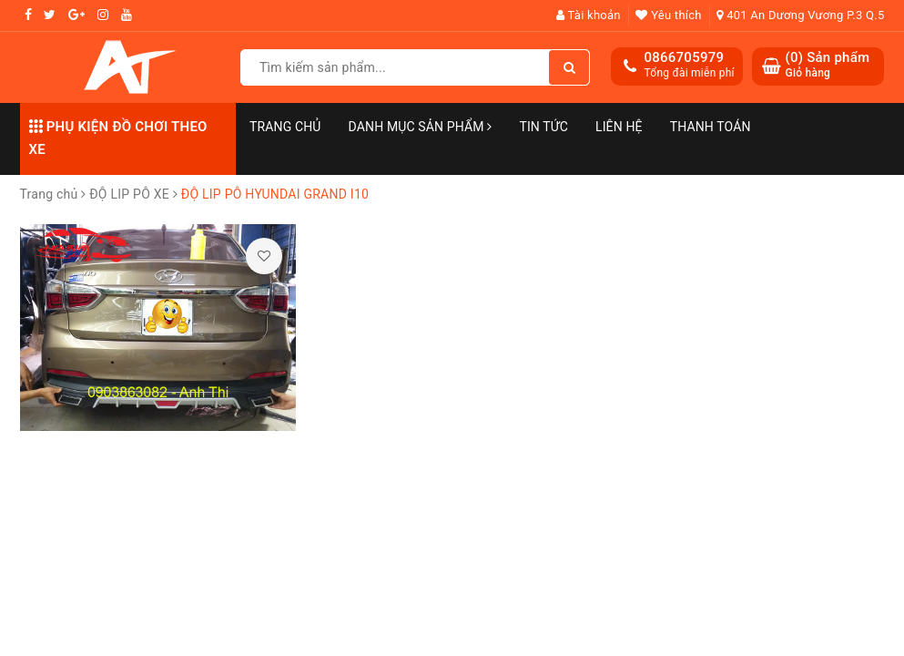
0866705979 (684, 57)
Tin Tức (543, 126)
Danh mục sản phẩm (421, 126)
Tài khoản (588, 15)
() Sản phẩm (827, 65)
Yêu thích (668, 15)
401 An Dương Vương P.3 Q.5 (800, 15)
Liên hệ (619, 126)
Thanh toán (710, 126)
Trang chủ (285, 126)
